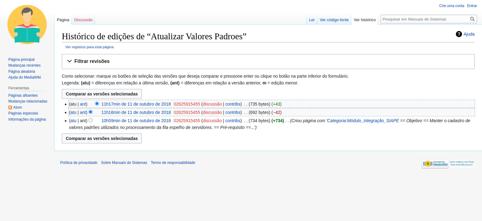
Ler (312, 19)
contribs (232, 104)
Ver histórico (365, 19)
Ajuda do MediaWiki (24, 77)
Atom (17, 107)
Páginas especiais (23, 113)
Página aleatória (21, 71)
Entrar (472, 6)
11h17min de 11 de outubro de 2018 (136, 104)
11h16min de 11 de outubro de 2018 (136, 112)
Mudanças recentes (24, 65)
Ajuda (469, 34)
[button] (268, 62)
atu (73, 112)
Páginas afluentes (23, 95)
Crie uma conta (451, 6)
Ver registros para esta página (89, 47)
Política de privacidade (78, 163)
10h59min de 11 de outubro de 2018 (136, 120)
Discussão (83, 19)
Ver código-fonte (334, 19)
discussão (212, 104)
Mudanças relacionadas (27, 101)
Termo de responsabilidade (173, 163)
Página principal (21, 59)
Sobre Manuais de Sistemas (124, 163)
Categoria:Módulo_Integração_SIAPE (363, 120)
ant (83, 104)
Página (63, 19)
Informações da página (27, 119)
